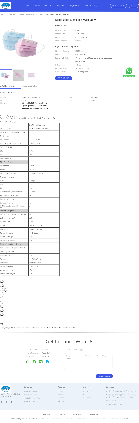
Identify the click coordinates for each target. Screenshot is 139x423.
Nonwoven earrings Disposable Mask (38, 328)
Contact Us (87, 6)
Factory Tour (59, 6)
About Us (47, 6)
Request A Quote (118, 6)
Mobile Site (94, 414)
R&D (83, 394)
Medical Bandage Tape (32, 398)
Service (60, 394)
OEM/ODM (86, 391)
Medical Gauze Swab (31, 391)
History (60, 391)
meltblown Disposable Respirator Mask (64, 328)
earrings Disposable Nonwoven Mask (12, 328)
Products (37, 6)
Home (27, 6)
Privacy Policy (77, 414)
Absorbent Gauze (30, 395)
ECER (126, 418)
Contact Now (63, 78)
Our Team (61, 398)
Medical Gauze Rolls (31, 401)
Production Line (87, 398)
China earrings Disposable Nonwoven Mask (27, 418)
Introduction (62, 401)
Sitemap (62, 414)
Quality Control (73, 6)
